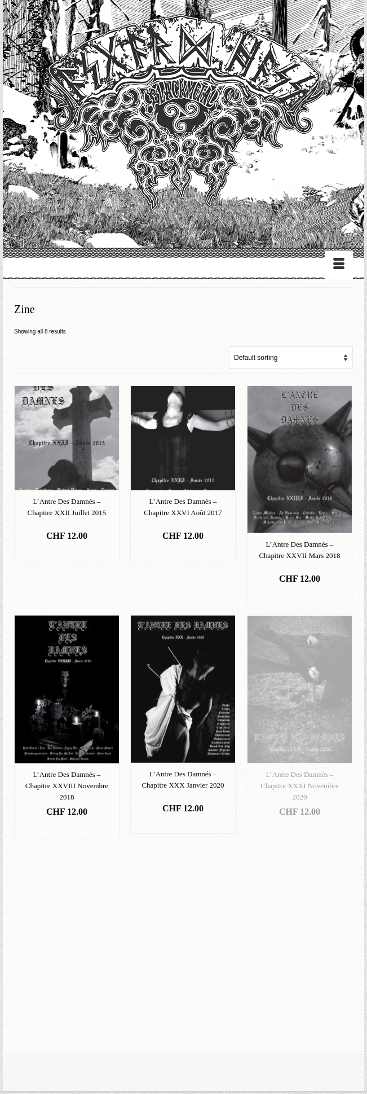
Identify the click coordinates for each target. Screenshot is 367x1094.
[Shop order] (291, 357)
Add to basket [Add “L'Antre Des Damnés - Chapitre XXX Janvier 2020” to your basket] (183, 825)
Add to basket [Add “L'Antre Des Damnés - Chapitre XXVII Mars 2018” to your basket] (299, 595)
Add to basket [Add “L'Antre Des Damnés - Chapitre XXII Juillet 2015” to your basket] (67, 552)
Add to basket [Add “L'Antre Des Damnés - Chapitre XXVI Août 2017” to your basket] (183, 552)
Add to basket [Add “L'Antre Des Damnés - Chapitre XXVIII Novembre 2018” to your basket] (67, 828)
